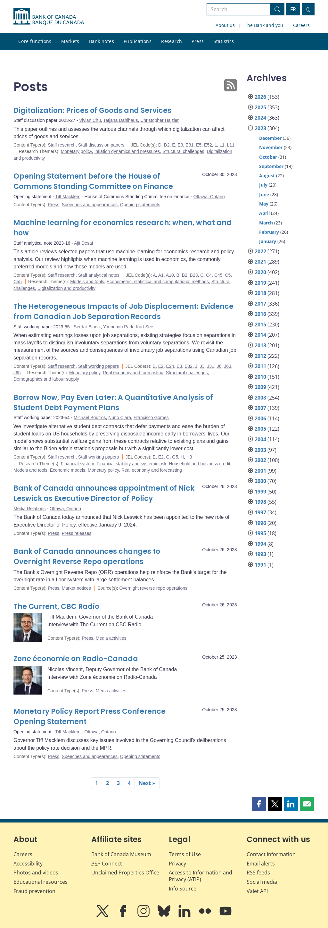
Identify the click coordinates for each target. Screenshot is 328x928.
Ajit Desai (83, 243)
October (268, 157)
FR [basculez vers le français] (293, 9)
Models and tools (87, 281)
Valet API (257, 891)
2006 (260, 418)
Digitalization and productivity (66, 288)
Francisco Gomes (151, 417)
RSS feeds (258, 872)
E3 (180, 145)
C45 (218, 275)
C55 (17, 281)
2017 (260, 303)
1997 (260, 512)
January (267, 241)
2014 (260, 334)
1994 (260, 543)
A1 (161, 275)
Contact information (271, 854)
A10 (170, 275)
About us (225, 25)
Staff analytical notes (98, 275)
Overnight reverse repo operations (153, 588)
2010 (260, 376)
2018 (260, 293)
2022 (260, 251)
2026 (260, 96)
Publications (138, 41)
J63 (227, 366)
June (264, 194)
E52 (208, 145)
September (271, 166)
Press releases (77, 533)
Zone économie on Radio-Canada (75, 659)
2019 (260, 282)
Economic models (68, 470)
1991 (260, 564)
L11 (230, 145)
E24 (170, 366)
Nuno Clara (119, 417)
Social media (262, 881)
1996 (260, 523)
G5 (175, 457)
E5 (198, 145)
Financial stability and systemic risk (132, 463)
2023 (260, 128)
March (266, 223)
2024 (260, 117)
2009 (260, 387)
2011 (260, 366)
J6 (219, 366)
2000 (260, 481)
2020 (260, 272)
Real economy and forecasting (133, 372)
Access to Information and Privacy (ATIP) (200, 876)
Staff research (62, 145)
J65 (17, 372)
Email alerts (261, 863)
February (269, 232)
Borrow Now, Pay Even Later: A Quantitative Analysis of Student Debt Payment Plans (113, 402)
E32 (188, 366)
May (263, 204)
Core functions (35, 41)
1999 (260, 491)
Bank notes (101, 41)
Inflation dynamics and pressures (127, 151)
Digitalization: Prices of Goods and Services (92, 110)
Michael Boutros (90, 417)
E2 (161, 366)
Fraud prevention (34, 891)
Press (198, 41)
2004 (260, 439)
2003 (260, 449)
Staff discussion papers (101, 145)
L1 (222, 145)
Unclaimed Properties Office (125, 872)
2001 (260, 470)
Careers (301, 25)
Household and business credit (199, 463)
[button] (259, 804)
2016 (260, 313)
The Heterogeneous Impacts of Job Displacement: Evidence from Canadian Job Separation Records (123, 311)
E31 (189, 145)
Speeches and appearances (90, 204)
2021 (260, 261)
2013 (260, 345)
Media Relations (29, 508)
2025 (260, 107)
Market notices (76, 588)
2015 (260, 324)
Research (171, 41)
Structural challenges (183, 151)
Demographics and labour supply (46, 379)
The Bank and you (264, 25)
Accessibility (28, 863)
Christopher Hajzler (159, 120)
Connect (106, 863)
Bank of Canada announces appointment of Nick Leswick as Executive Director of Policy (103, 493)
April (264, 213)
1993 (260, 554)
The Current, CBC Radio (56, 607)
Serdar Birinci (87, 326)
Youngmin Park (118, 326)
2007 (260, 407)
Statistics (224, 41)
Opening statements (140, 204)
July (263, 185)
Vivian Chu (90, 120)
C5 (228, 275)
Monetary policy (76, 151)
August (267, 176)
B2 (184, 275)
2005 (260, 428)
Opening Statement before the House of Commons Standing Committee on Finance (93, 181)
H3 (189, 457)
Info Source (182, 888)
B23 (194, 275)
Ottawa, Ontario (209, 196)
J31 (210, 366)
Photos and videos (35, 872)
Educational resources (40, 881)
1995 (260, 533)
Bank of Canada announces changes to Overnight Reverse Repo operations (86, 556)
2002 (260, 460)
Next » (147, 783)
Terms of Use (185, 854)
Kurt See (144, 326)
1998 (260, 501)
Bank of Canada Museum (121, 854)
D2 (167, 145)
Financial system (77, 463)
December (270, 138)
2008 (260, 397)
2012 (260, 355)
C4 (209, 275)
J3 (202, 366)
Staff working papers (98, 366)
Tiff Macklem (68, 196)
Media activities (111, 638)
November (271, 147)
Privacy (177, 863)
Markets (70, 41)
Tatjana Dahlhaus (120, 120)
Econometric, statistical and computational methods (158, 281)
